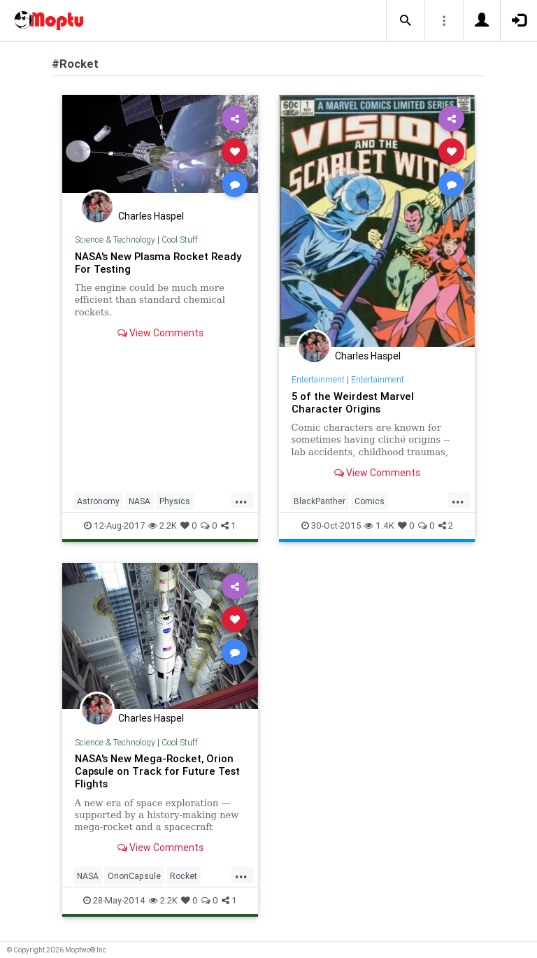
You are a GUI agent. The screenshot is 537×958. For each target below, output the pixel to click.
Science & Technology (115, 239)
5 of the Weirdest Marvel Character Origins (353, 402)
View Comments (160, 333)
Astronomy (98, 501)
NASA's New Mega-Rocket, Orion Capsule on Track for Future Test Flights (157, 771)
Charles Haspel (151, 216)
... (241, 500)
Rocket (183, 876)
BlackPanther (319, 501)
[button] (405, 21)
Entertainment (318, 379)
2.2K (162, 525)
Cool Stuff (180, 239)
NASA (139, 501)
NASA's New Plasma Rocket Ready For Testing (158, 263)
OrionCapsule (134, 876)
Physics (174, 501)
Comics (370, 501)
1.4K (379, 525)
